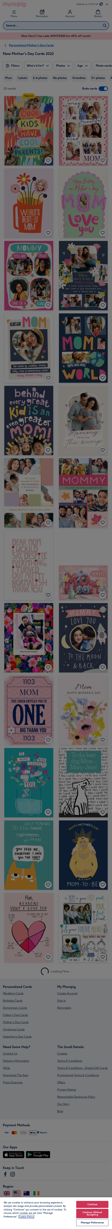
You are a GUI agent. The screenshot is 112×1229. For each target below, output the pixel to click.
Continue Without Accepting (92, 1213)
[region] (56, 1213)
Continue (92, 1204)
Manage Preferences (92, 1222)
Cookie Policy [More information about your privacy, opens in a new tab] (26, 1216)
